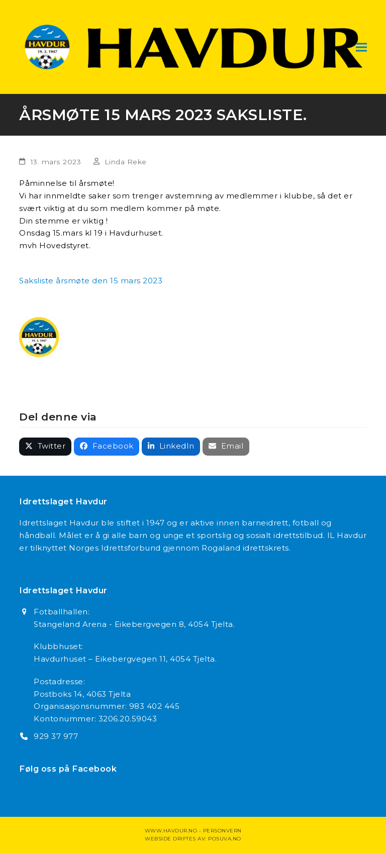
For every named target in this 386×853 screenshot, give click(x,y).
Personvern (222, 830)
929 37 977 (56, 736)
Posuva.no (224, 838)
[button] (361, 47)
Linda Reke (126, 162)
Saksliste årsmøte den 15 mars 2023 (90, 280)
